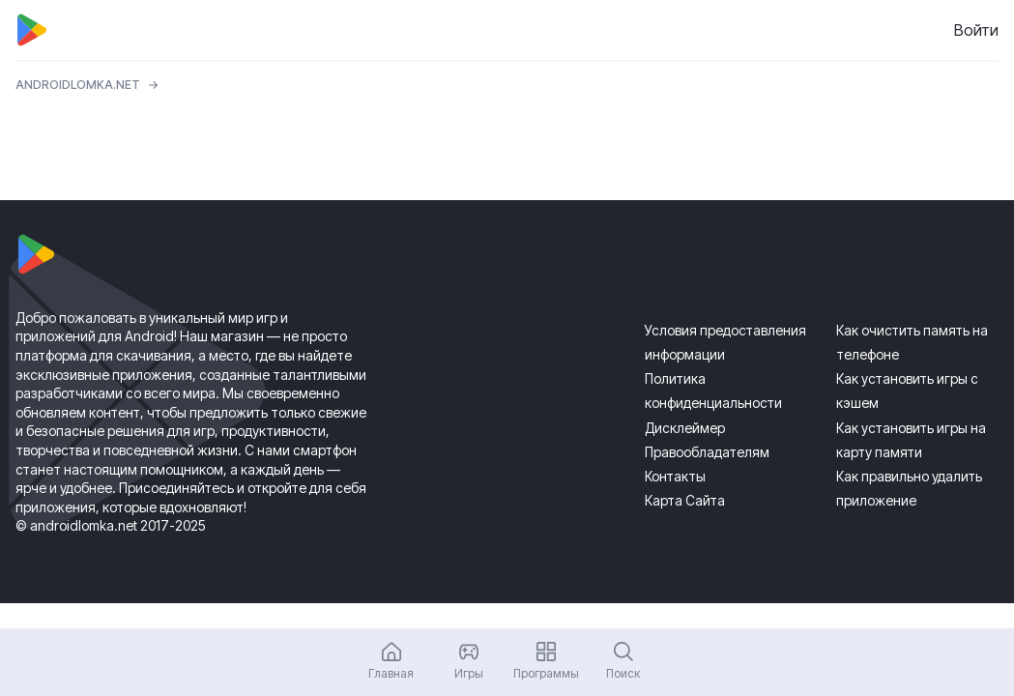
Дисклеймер (685, 428)
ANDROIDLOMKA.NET (77, 84)
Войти (976, 30)
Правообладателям (707, 452)
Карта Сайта (685, 500)
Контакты (675, 476)
